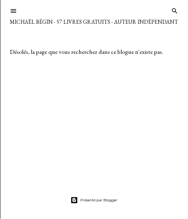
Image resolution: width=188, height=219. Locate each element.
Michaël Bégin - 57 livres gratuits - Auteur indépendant (94, 21)
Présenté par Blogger (94, 200)
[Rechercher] (174, 10)
